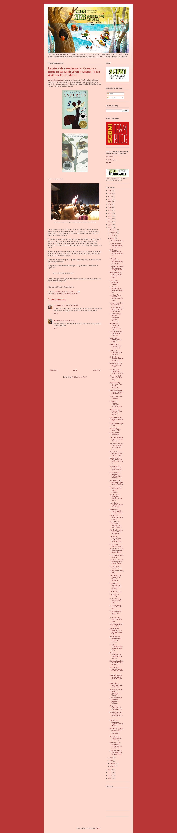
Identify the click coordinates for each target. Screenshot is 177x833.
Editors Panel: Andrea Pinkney (116, 567)
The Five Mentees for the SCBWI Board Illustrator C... (116, 309)
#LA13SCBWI (57, 294)
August (112, 238)
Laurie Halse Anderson (55, 80)
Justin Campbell (111, 160)
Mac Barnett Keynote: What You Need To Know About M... (116, 539)
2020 (110, 208)
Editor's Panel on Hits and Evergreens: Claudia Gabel (116, 561)
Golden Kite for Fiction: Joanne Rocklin (115, 340)
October (113, 236)
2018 (110, 213)
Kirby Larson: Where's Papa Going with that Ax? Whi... (115, 586)
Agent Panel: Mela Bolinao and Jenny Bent (116, 419)
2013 (110, 227)
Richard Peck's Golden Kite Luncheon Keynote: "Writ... (116, 326)
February (113, 763)
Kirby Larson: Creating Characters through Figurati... (116, 404)
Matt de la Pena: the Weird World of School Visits (116, 531)
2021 (110, 205)
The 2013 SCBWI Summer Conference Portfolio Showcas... (115, 317)
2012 (110, 770)
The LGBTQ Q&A (115, 591)
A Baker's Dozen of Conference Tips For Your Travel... (116, 752)
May (111, 761)
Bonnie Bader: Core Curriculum (116, 397)
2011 (110, 773)
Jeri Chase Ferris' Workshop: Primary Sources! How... (116, 297)
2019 (110, 210)
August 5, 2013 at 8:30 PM (66, 320)
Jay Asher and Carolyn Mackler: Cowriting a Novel (116, 511)
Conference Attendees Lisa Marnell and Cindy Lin (116, 252)
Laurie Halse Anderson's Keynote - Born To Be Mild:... (116, 722)
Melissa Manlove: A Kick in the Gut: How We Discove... (116, 489)
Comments (111, 97)
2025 (110, 193)
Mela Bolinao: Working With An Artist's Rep (116, 685)
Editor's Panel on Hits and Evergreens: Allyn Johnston (116, 550)
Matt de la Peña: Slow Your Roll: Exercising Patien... (115, 639)
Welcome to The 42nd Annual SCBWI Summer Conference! (116, 745)
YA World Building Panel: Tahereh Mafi (115, 607)
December (113, 230)
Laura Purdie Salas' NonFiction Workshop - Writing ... (116, 700)
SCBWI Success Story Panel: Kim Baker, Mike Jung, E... (116, 460)
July (111, 758)
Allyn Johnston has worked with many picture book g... (116, 392)
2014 (110, 225)
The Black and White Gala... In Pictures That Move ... (116, 439)
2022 (110, 202)
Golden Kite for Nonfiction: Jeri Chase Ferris (115, 346)
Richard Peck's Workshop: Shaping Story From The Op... (115, 524)
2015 (110, 222)
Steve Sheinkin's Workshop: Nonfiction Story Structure (116, 475)
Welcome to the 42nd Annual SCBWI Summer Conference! (116, 731)
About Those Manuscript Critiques (114, 282)
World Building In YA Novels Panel (116, 625)
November (113, 233)
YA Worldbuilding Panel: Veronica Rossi (116, 619)
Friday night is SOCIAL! (114, 595)
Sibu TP (108, 163)
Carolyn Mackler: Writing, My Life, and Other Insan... (116, 468)
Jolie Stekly (109, 157)
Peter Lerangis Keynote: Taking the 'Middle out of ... (116, 669)
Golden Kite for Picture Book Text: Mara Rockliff (116, 358)
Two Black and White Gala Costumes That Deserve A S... (116, 446)
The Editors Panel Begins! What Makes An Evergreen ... (115, 578)
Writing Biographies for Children (116, 304)
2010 (110, 775)
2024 (110, 196)
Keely (56, 320)
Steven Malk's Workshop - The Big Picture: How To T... (116, 631)
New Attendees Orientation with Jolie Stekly (115, 738)
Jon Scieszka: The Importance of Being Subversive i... (116, 714)
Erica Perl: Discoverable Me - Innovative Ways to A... (116, 647)
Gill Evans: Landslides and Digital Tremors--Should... (116, 655)
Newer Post (53, 370)
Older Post (96, 370)
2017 (110, 216)
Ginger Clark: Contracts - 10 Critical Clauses (115, 707)
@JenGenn (57, 305)
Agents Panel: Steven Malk (114, 433)
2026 (110, 190)
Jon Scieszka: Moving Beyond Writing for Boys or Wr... (116, 289)
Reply (56, 313)
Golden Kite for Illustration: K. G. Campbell (116, 352)
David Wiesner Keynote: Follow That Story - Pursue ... (116, 412)
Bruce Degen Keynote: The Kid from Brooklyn (116, 504)
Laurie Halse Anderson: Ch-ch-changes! (116, 517)
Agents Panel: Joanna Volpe (115, 429)
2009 (110, 778)
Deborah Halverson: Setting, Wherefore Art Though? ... (116, 692)
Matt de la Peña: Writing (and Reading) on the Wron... (116, 497)
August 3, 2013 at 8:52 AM (70, 305)
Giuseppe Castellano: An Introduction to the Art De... (116, 662)
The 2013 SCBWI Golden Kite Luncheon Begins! (116, 371)
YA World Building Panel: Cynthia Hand (115, 600)
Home (75, 370)
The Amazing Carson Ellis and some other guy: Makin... (116, 268)
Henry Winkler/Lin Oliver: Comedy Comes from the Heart (116, 275)
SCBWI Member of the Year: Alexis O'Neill (116, 365)
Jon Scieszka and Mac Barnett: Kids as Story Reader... (116, 482)
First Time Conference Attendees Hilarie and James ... (116, 260)
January (113, 766)
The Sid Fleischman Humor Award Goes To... (116, 333)
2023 (110, 199)
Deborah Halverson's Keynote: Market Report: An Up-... (116, 453)
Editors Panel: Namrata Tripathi (116, 545)
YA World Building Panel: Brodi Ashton (115, 613)
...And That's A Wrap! (116, 241)
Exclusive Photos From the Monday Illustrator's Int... (116, 245)
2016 (110, 219)
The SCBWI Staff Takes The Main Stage (116, 377)
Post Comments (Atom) (79, 377)
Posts (110, 94)
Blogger (97, 828)
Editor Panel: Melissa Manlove (116, 556)
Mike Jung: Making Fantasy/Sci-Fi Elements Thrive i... (116, 678)
